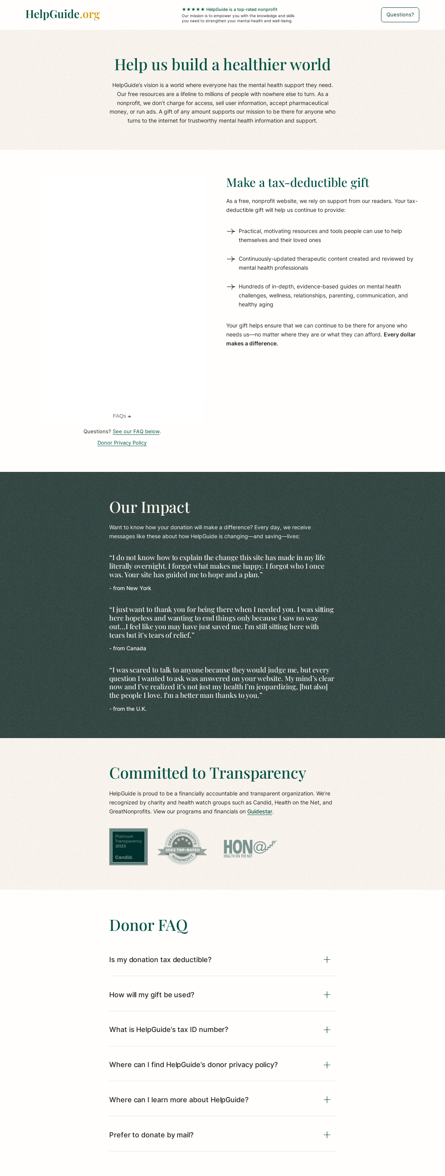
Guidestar (259, 811)
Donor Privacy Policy (122, 443)
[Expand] (327, 959)
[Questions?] (400, 14)
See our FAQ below (136, 431)
